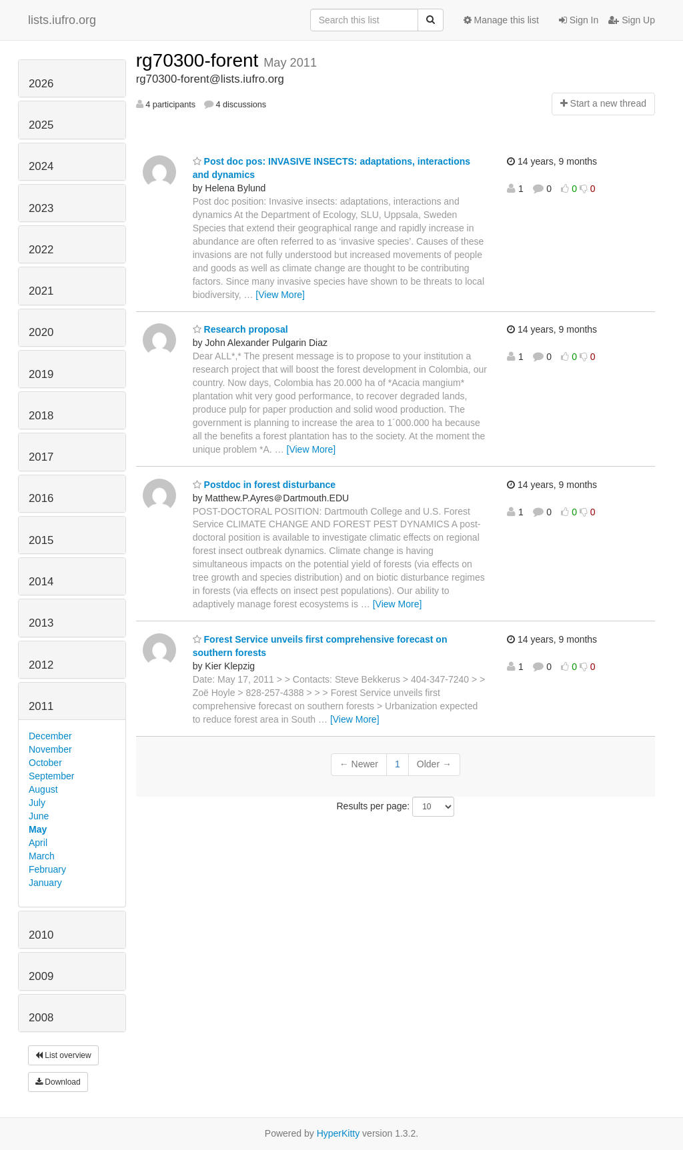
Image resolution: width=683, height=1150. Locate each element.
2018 (41, 415)
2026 (41, 83)
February (47, 869)
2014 (41, 581)
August (43, 789)
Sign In (578, 20)
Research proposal (240, 329)
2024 (41, 166)
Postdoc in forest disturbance (264, 484)
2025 (41, 125)
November (50, 749)
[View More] (280, 294)
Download (58, 1082)
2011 (41, 706)
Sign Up (631, 20)
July (37, 802)
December (50, 736)
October (45, 762)
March (42, 856)
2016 (41, 498)
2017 (41, 457)
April (38, 842)
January (45, 882)
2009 (41, 976)
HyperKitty (338, 1133)
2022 (41, 249)
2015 (41, 540)
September (51, 776)
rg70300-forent (199, 60)
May (38, 829)
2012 (41, 665)
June (39, 816)
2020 (41, 332)
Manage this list (501, 20)
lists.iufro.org (62, 20)
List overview (63, 1055)
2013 (41, 623)
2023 (41, 208)
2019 (41, 374)
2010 (41, 935)
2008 (41, 1017)
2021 (41, 291)
